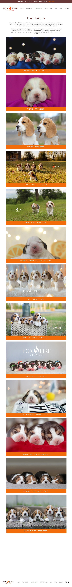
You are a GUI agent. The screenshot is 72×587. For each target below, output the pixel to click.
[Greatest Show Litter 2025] (36, 71)
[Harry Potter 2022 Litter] (36, 415)
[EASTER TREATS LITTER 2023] (36, 338)
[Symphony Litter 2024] (36, 223)
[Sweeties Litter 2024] (36, 185)
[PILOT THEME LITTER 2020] (36, 531)
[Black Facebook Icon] (68, 582)
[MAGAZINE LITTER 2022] (36, 376)
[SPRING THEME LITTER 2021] (36, 491)
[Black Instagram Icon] (66, 582)
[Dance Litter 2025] (36, 147)
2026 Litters (32, 1)
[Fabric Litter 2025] (36, 109)
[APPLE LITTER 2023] (36, 299)
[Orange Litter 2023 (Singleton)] (36, 261)
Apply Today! (51, 1)
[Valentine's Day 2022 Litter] (36, 454)
